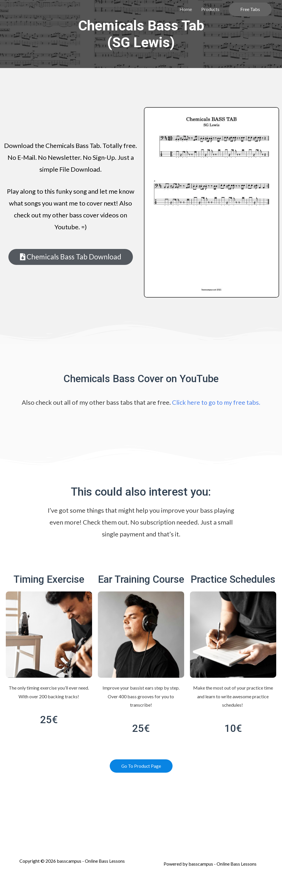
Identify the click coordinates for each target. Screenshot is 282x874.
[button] (71, 257)
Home (186, 9)
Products (210, 9)
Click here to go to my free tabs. (216, 402)
